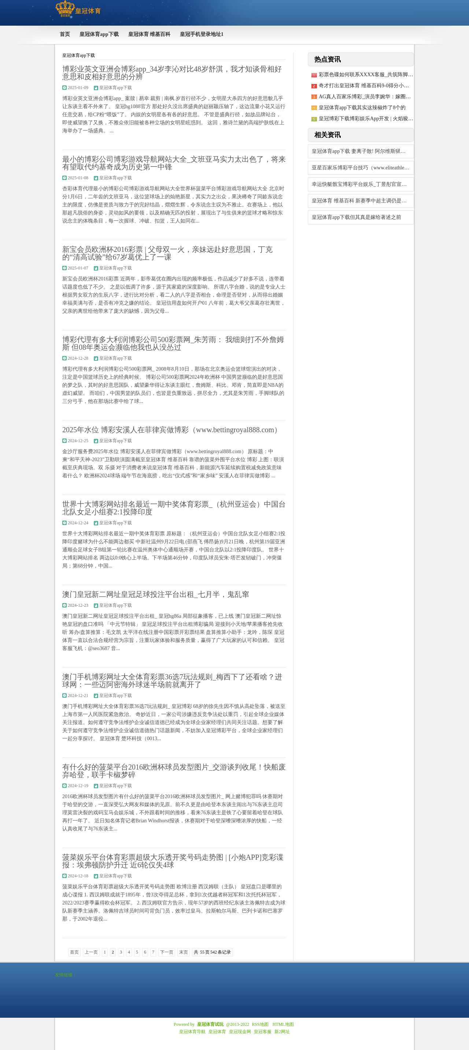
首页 (74, 952)
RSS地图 (260, 1024)
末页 (183, 952)
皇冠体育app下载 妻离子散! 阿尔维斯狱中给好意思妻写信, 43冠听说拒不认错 (363, 151)
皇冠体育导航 (192, 1031)
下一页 (166, 952)
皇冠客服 (263, 1031)
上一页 (91, 952)
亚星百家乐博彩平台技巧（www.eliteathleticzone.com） (363, 167)
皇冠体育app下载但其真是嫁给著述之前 (356, 217)
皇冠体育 (217, 1031)
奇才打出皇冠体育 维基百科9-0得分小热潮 (366, 85)
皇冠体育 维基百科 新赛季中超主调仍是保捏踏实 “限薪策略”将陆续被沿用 (363, 200)
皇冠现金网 (240, 1031)
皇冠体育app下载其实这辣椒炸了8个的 (362, 107)
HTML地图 (283, 1024)
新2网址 (282, 1031)
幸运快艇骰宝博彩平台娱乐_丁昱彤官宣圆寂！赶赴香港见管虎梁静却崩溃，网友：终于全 (363, 184)
